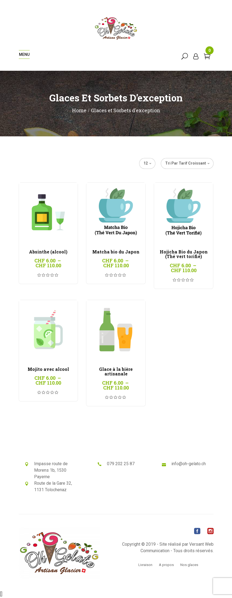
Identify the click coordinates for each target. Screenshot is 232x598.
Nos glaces (189, 565)
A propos (166, 565)
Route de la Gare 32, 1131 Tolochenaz (53, 486)
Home (79, 110)
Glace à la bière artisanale (116, 371)
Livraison (145, 565)
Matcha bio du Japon (115, 252)
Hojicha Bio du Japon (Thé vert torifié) (184, 254)
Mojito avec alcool (48, 369)
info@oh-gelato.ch (188, 463)
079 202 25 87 (121, 463)
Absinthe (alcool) (48, 252)
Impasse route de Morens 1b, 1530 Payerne (51, 470)
